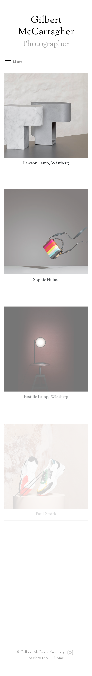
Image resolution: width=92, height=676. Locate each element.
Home (59, 658)
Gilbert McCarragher (46, 31)
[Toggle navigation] (15, 62)
